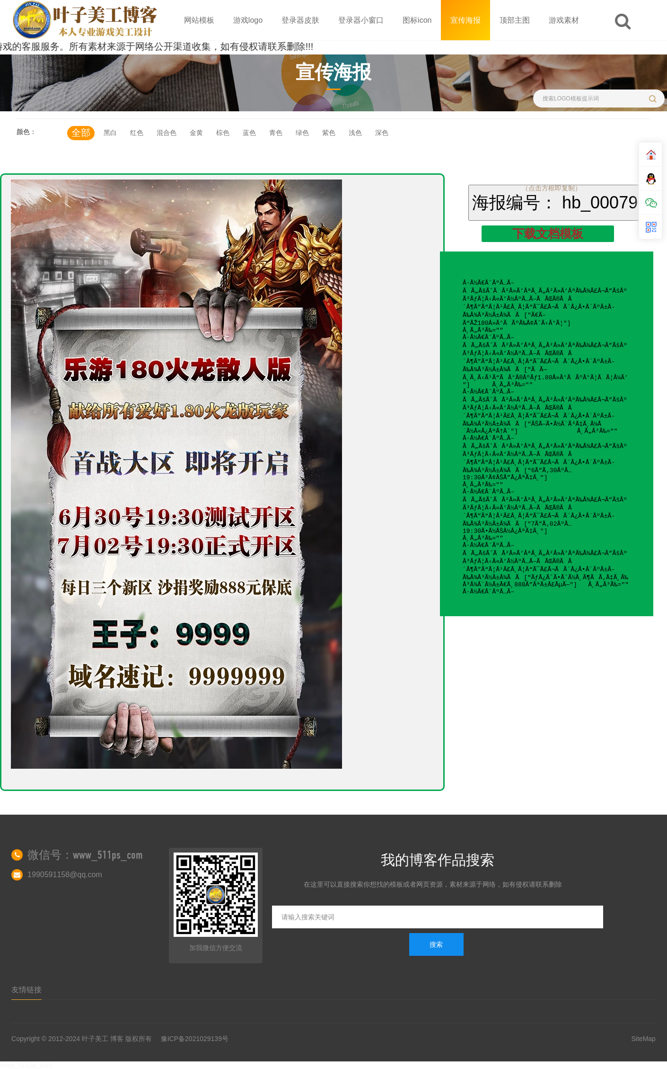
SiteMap (644, 1038)
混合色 (166, 132)
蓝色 (249, 132)
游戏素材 (564, 20)
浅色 (355, 132)
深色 (381, 132)
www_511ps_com (26, 1065)
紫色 (328, 132)
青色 (275, 132)
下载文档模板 (547, 233)
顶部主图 (515, 20)
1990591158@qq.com (64, 875)
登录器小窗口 (361, 20)
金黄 (196, 132)
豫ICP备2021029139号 (194, 1038)
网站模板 (199, 20)
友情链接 (26, 990)
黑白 (110, 132)
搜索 (436, 944)
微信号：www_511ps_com (85, 855)
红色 (136, 132)
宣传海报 (465, 20)
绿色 (302, 132)
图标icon (417, 20)
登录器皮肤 (300, 20)
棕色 (222, 132)
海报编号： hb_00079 (555, 202)
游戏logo (248, 20)
